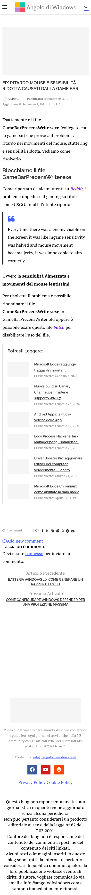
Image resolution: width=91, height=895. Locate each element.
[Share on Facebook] (42, 531)
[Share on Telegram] (67, 531)
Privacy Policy (32, 782)
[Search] (86, 8)
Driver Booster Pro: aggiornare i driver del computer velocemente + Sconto (58, 464)
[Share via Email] (72, 531)
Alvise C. (11, 98)
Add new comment (22, 541)
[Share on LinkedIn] (52, 531)
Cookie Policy (60, 782)
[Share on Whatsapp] (62, 531)
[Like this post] (37, 531)
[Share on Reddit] (57, 531)
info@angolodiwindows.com (54, 757)
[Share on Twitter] (47, 531)
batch (58, 327)
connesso (34, 553)
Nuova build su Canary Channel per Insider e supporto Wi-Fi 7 (52, 392)
